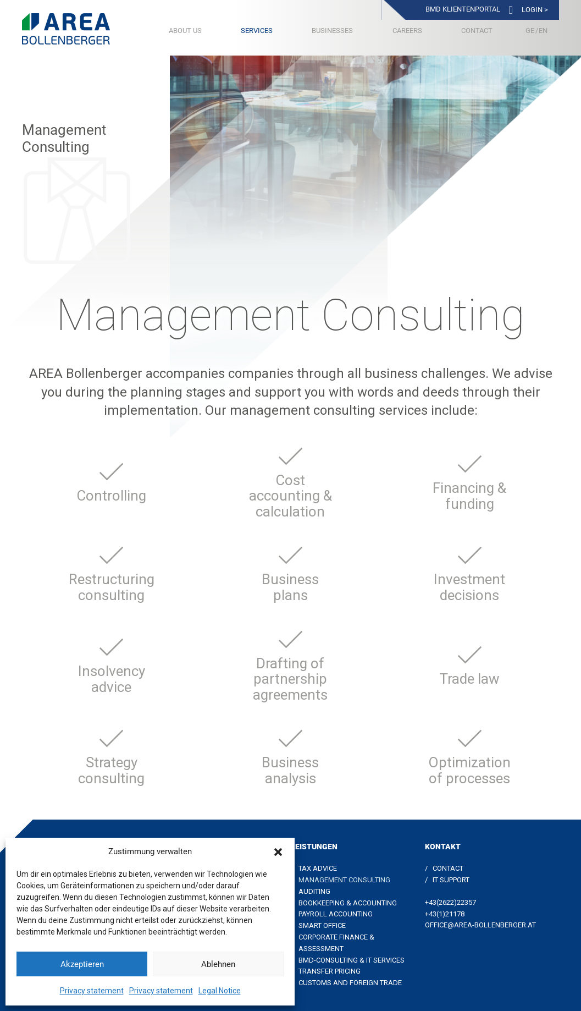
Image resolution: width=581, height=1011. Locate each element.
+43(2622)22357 (450, 902)
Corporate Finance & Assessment (336, 943)
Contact (477, 30)
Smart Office (322, 925)
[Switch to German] (529, 30)
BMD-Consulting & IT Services (351, 960)
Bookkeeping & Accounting (347, 903)
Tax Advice (317, 868)
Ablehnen (218, 964)
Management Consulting (344, 880)
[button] (278, 852)
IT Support (451, 880)
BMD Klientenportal (462, 9)
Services (257, 30)
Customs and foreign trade (350, 983)
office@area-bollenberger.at (480, 925)
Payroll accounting (335, 914)
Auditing (314, 891)
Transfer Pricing (329, 971)
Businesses (332, 30)
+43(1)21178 (444, 914)
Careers (407, 30)
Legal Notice (219, 990)
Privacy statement (92, 990)
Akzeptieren (82, 964)
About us (185, 30)
